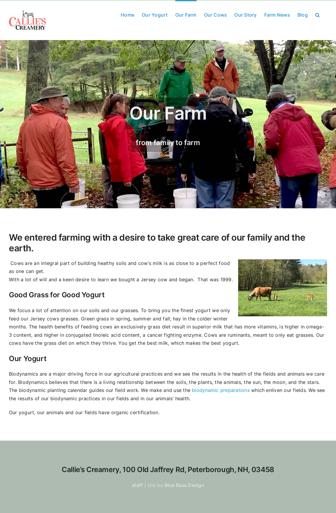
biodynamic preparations (221, 390)
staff (137, 485)
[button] (317, 14)
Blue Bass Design (184, 485)
